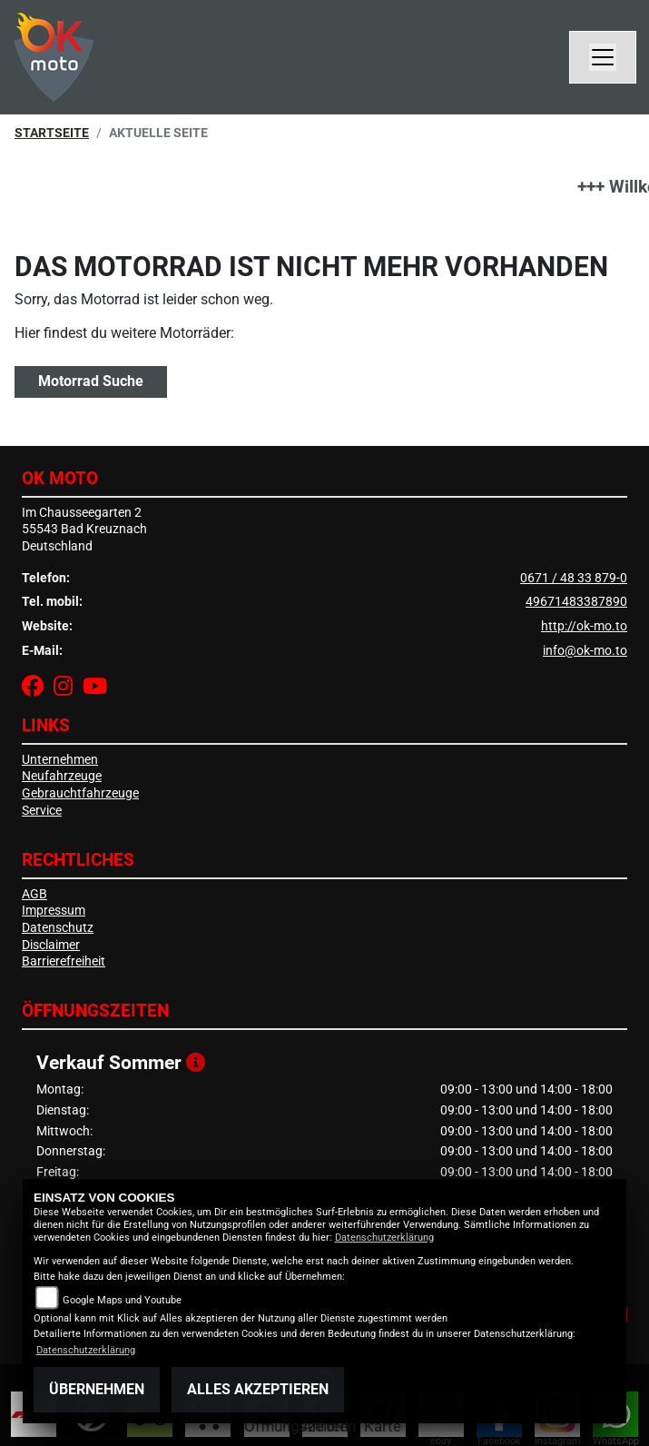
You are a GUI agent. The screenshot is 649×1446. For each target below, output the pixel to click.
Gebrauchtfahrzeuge (80, 793)
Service (42, 810)
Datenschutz (57, 928)
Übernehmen (96, 1389)
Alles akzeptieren (258, 1389)
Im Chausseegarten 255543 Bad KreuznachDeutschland (84, 529)
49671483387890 (576, 601)
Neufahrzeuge (62, 776)
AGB (34, 894)
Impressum (53, 910)
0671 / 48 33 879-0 (573, 578)
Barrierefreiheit (63, 961)
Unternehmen (60, 760)
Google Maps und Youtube (122, 1300)
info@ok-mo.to (585, 651)
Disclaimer (51, 945)
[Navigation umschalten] (602, 57)
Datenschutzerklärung (384, 1237)
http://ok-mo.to (584, 626)
